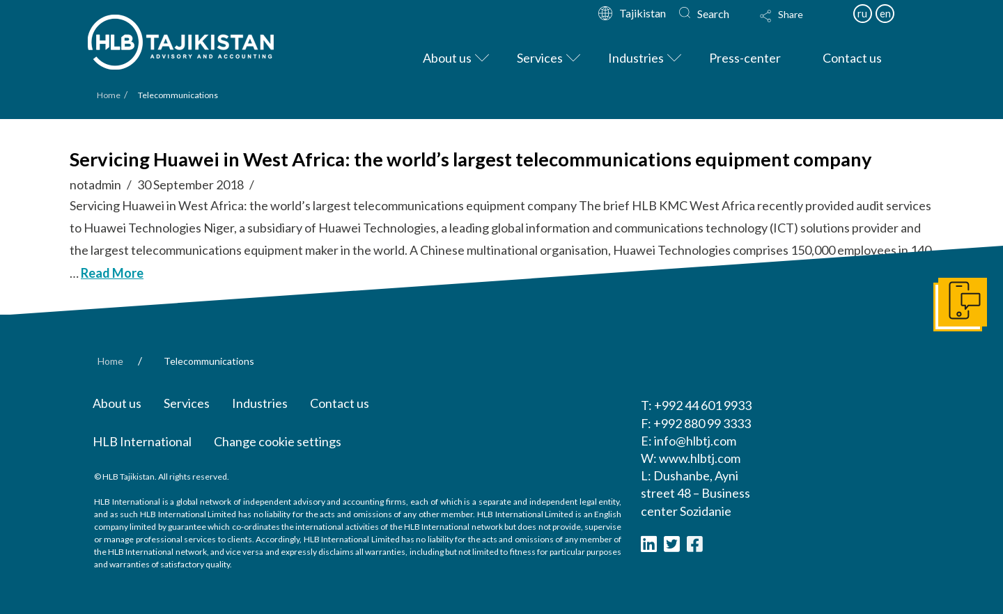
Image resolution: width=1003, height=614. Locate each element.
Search (713, 13)
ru (862, 13)
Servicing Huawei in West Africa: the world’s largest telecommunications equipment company (471, 159)
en (885, 13)
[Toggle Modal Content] (795, 25)
